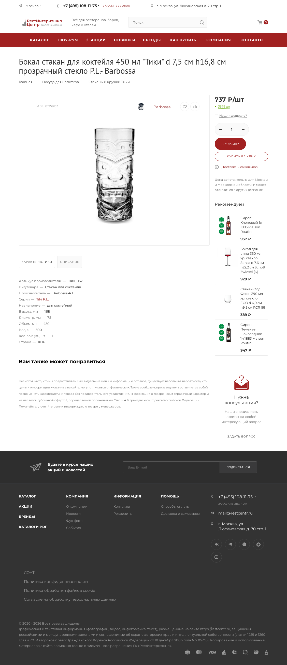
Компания (218, 40)
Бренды (152, 40)
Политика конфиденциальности (56, 581)
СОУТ (29, 572)
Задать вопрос (241, 436)
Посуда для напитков (60, 82)
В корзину (230, 143)
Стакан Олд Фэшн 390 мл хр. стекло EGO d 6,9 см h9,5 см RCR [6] (252, 298)
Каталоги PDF (33, 527)
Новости (73, 513)
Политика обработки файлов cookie (59, 590)
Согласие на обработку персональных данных (70, 599)
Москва (32, 6)
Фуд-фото (74, 521)
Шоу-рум (68, 40)
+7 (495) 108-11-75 (80, 5)
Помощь (170, 496)
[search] (201, 22)
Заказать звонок (116, 5)
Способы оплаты (175, 506)
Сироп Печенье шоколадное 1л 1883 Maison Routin (252, 334)
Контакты (252, 40)
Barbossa (150, 106)
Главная (26, 82)
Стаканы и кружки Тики (109, 82)
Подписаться (238, 467)
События (73, 528)
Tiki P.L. (42, 299)
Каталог (27, 496)
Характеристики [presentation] (37, 262)
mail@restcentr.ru (235, 513)
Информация (127, 496)
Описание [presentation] (69, 262)
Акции (25, 506)
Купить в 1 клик (241, 156)
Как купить (183, 40)
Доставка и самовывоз (239, 167)
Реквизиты (122, 513)
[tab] (37, 263)
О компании (77, 506)
